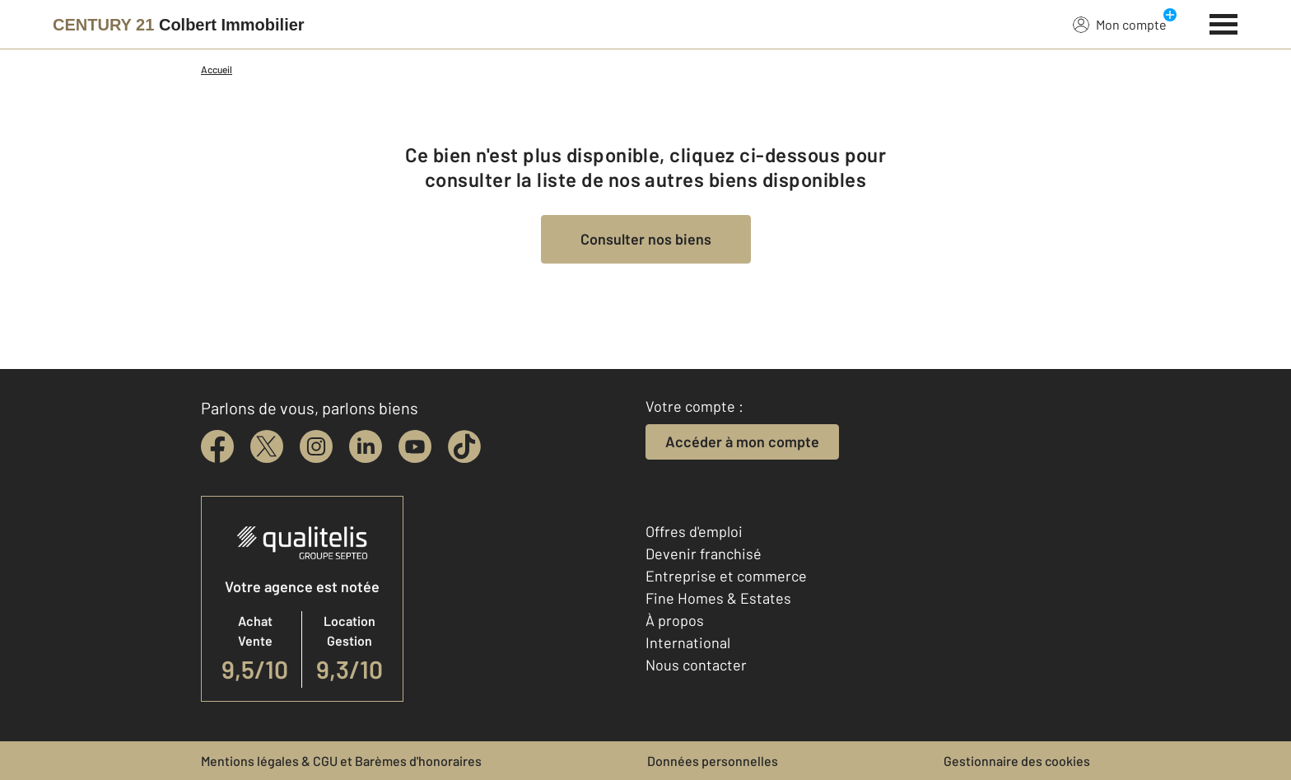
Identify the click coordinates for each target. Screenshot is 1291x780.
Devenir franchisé (704, 553)
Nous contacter (696, 665)
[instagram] (316, 446)
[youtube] (414, 446)
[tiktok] (464, 446)
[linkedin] (365, 446)
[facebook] (217, 446)
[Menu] (1223, 22)
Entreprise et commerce (726, 576)
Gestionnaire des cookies (1017, 760)
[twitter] (266, 446)
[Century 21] (179, 24)
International (688, 642)
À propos (675, 620)
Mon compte (1120, 24)
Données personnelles (712, 760)
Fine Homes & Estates (718, 598)
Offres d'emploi (694, 531)
